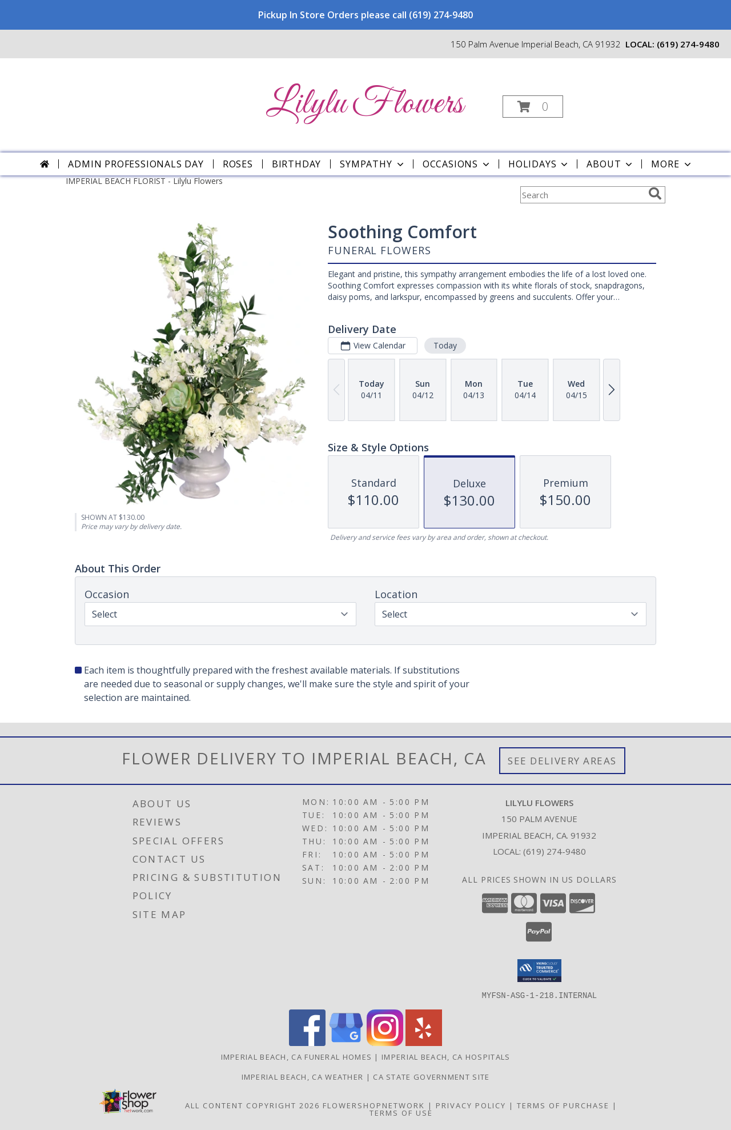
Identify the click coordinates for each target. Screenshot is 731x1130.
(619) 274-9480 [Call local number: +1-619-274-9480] (688, 44)
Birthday (296, 164)
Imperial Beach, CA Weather (303, 1076)
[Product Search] (582, 195)
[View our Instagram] (385, 1042)
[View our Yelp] (423, 1042)
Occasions (457, 164)
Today (445, 345)
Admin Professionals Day (135, 164)
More (672, 164)
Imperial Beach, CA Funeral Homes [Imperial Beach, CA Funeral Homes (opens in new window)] (296, 1056)
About (610, 164)
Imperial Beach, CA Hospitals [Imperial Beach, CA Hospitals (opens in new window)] (445, 1056)
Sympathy (372, 164)
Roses (238, 164)
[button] (533, 106)
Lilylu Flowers (364, 104)
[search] (655, 194)
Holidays (539, 164)
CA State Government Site (431, 1076)
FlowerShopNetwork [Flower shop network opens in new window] (374, 1105)
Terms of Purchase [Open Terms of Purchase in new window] (563, 1105)
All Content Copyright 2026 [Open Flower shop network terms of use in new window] (252, 1105)
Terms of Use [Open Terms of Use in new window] (401, 1112)
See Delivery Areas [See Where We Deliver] (562, 760)
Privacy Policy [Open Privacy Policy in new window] (471, 1105)
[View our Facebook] (307, 1042)
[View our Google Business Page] (346, 1042)
